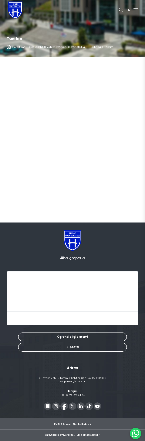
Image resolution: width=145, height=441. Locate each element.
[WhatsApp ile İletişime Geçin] (135, 433)
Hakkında (95, 47)
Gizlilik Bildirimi (82, 424)
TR (128, 10)
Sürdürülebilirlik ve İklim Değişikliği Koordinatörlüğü (57, 47)
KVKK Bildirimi (62, 424)
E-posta (72, 347)
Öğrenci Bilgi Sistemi (72, 337)
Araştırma (19, 47)
